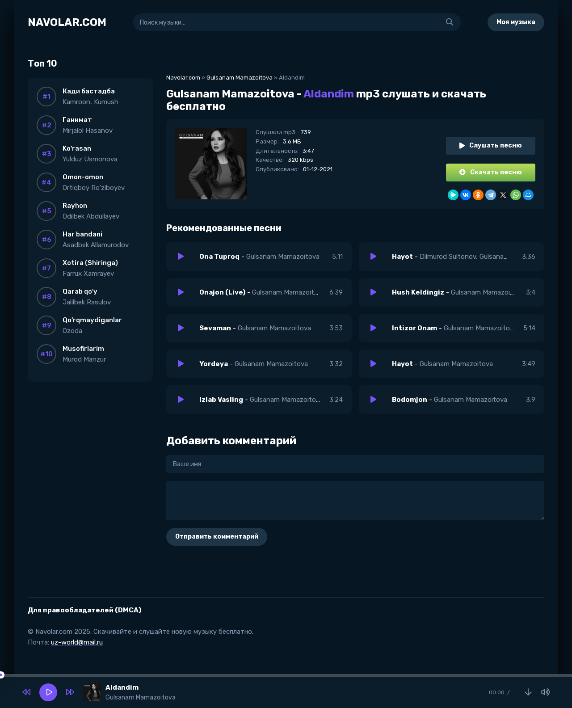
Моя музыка (515, 22)
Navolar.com (183, 77)
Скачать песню (490, 172)
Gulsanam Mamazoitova (239, 77)
